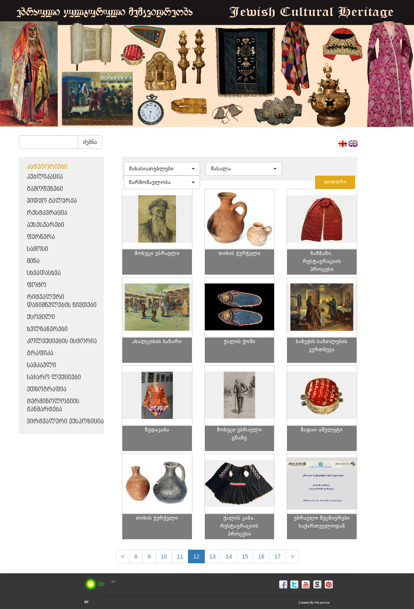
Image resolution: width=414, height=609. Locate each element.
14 (229, 556)
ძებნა (90, 142)
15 (245, 556)
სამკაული (41, 365)
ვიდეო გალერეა (52, 201)
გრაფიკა (40, 353)
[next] (292, 556)
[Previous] (122, 556)
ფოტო (36, 285)
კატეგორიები (47, 167)
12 (196, 556)
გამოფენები (45, 189)
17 (278, 556)
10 (164, 556)
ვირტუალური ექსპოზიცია (65, 421)
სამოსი (37, 249)
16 (261, 556)
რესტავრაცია (47, 213)
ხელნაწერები (47, 329)
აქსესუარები (45, 225)
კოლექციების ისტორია (62, 341)
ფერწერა (41, 237)
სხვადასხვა (44, 273)
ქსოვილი (41, 317)
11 (180, 556)
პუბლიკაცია (45, 177)
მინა (33, 261)
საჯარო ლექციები (54, 377)
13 (213, 556)
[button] (162, 169)
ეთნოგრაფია (47, 389)
